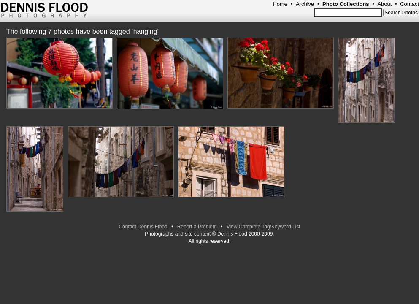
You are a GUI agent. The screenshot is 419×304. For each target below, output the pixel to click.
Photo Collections (345, 4)
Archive (305, 4)
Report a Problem (197, 227)
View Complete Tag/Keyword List (263, 227)
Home (280, 4)
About (384, 4)
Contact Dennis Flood (143, 227)
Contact (409, 4)
